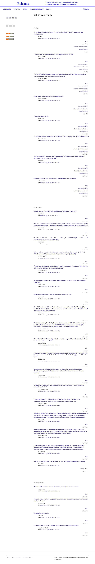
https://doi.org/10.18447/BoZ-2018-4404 (49, 465)
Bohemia (23, 3)
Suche (25, 9)
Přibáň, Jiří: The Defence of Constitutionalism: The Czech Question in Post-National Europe (59, 461)
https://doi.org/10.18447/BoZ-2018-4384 (49, 505)
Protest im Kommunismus (41, 116)
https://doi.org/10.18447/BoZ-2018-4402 (49, 437)
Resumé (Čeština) (83, 49)
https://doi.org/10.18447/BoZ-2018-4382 (49, 182)
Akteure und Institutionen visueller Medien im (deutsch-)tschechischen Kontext (56, 486)
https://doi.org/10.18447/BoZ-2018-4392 (49, 286)
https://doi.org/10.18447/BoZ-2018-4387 (49, 215)
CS (7, 17)
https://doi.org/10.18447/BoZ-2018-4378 (49, 100)
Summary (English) (82, 44)
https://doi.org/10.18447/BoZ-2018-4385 (49, 517)
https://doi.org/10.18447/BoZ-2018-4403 (49, 453)
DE (10, 17)
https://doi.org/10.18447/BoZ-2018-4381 (49, 162)
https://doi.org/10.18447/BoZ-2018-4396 (49, 345)
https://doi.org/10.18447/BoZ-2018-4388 (49, 229)
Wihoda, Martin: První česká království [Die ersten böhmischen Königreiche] (55, 211)
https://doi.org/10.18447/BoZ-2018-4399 (49, 391)
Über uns (17, 9)
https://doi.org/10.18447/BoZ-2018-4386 (49, 529)
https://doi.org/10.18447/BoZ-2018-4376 (49, 58)
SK (15, 17)
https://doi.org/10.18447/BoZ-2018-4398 (49, 377)
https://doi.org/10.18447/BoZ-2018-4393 (49, 298)
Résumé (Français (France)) (80, 46)
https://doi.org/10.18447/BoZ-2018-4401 (49, 421)
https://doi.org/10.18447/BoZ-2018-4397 (49, 361)
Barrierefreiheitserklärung (27, 557)
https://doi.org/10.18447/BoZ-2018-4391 (49, 272)
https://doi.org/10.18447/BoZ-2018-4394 (49, 315)
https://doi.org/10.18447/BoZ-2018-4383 (49, 491)
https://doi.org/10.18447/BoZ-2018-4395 (49, 331)
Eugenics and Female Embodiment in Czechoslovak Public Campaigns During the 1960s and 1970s (61, 136)
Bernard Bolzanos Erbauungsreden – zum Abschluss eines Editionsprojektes (55, 178)
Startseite (7, 9)
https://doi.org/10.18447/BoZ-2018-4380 (49, 140)
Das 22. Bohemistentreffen (41, 513)
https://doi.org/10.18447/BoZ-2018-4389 (49, 244)
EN (13, 17)
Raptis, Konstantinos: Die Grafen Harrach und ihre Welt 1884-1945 (52, 294)
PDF (86, 41)
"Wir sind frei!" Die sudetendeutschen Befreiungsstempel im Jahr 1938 (53, 54)
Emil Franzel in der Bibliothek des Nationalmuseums (48, 96)
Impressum (9, 557)
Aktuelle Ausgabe (36, 9)
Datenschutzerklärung (16, 557)
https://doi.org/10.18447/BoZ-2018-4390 (49, 258)
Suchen (86, 9)
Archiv (48, 9)
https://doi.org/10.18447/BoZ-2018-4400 (49, 405)
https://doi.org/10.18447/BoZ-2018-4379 (49, 120)
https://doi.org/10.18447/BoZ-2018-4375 (49, 38)
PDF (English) (83, 469)
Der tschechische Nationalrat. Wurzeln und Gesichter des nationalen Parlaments (56, 525)
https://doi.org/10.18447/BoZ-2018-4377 (49, 80)
